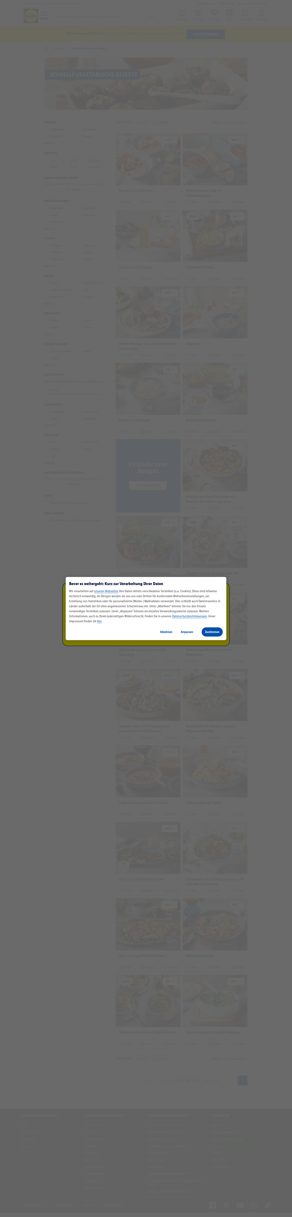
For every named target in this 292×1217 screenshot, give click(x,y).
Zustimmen (212, 632)
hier (99, 621)
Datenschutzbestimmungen (189, 616)
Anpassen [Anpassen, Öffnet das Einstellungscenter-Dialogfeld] (187, 632)
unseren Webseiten (106, 591)
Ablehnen (166, 632)
